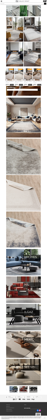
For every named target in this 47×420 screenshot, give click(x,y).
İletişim (25, 404)
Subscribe (39, 90)
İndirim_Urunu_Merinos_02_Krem (10, 81)
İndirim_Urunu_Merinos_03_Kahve (28, 81)
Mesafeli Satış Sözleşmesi (10, 407)
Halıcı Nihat (7, 82)
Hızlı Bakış (12, 79)
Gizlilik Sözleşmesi (9, 409)
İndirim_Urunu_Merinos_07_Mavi (37, 81)
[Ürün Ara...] (45, 4)
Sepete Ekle (11, 84)
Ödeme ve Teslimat (9, 410)
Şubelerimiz (8, 406)
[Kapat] (44, 418)
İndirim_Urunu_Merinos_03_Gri (19, 81)
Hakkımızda (8, 404)
